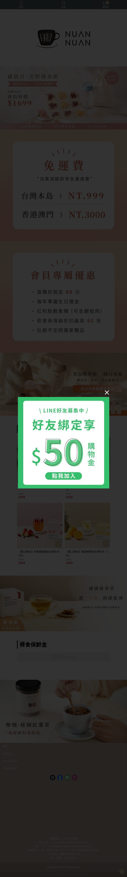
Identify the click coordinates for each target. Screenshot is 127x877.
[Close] (107, 392)
